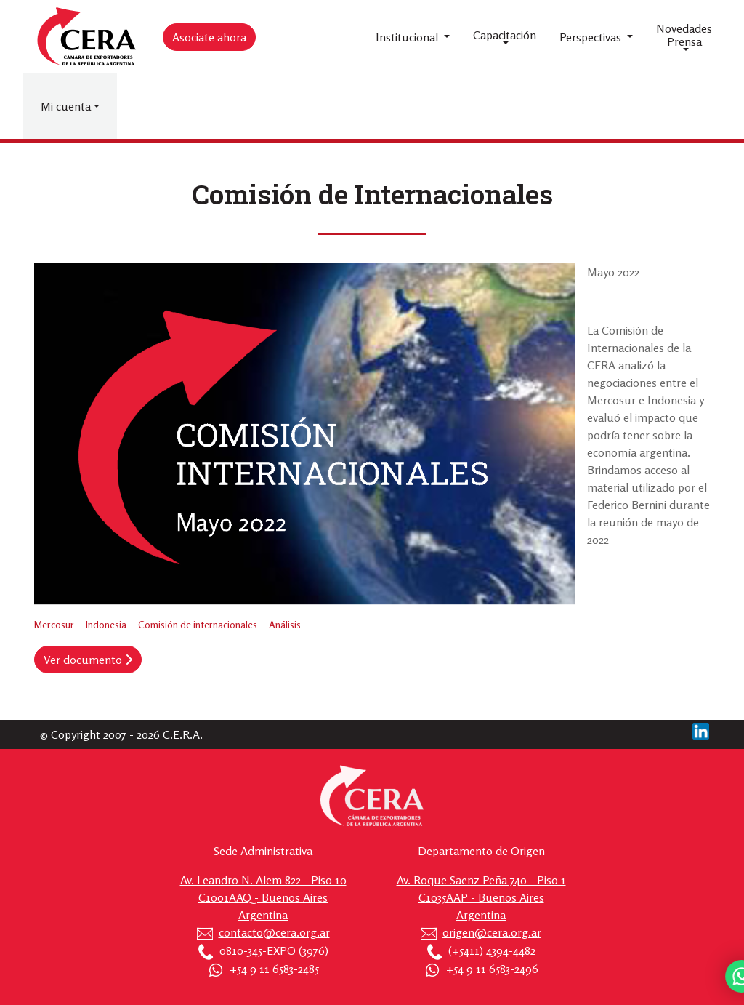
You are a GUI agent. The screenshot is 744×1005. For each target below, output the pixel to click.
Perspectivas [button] (591, 37)
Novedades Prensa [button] (684, 35)
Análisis (285, 624)
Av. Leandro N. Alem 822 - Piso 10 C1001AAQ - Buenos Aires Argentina (263, 897)
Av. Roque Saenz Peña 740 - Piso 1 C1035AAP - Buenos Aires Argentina (481, 897)
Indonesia (106, 624)
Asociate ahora (209, 37)
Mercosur (54, 624)
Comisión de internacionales (197, 624)
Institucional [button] (408, 37)
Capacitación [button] (504, 35)
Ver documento (88, 659)
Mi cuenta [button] (66, 106)
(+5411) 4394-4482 (491, 950)
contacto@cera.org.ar (274, 932)
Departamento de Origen (481, 851)
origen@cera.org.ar (491, 932)
